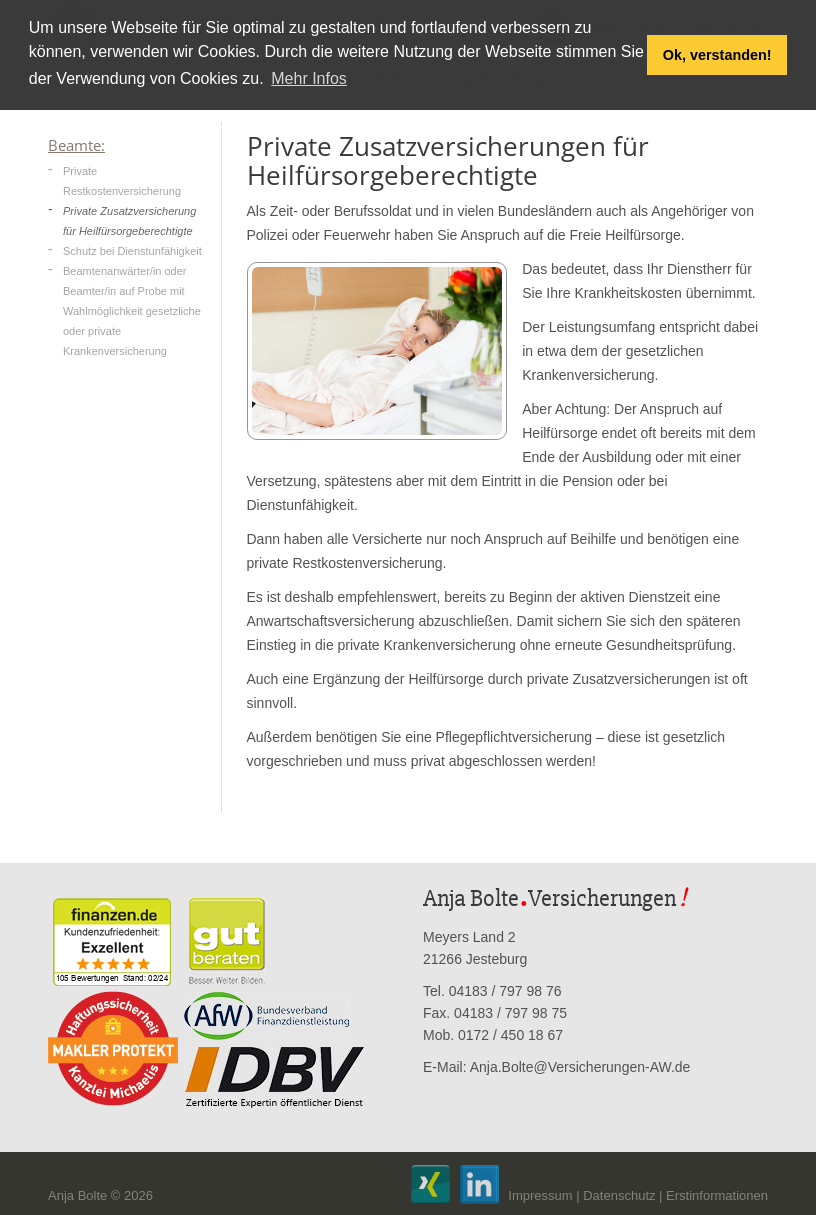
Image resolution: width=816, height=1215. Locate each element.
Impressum (540, 1195)
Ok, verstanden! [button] (717, 55)
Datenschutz (619, 1195)
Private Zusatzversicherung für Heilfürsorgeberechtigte (129, 221)
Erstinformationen (717, 1195)
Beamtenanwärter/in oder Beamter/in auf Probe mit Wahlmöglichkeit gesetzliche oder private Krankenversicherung (132, 311)
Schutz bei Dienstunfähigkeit (132, 251)
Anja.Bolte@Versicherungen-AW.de (580, 1067)
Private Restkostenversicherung (122, 181)
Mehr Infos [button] (309, 78)
